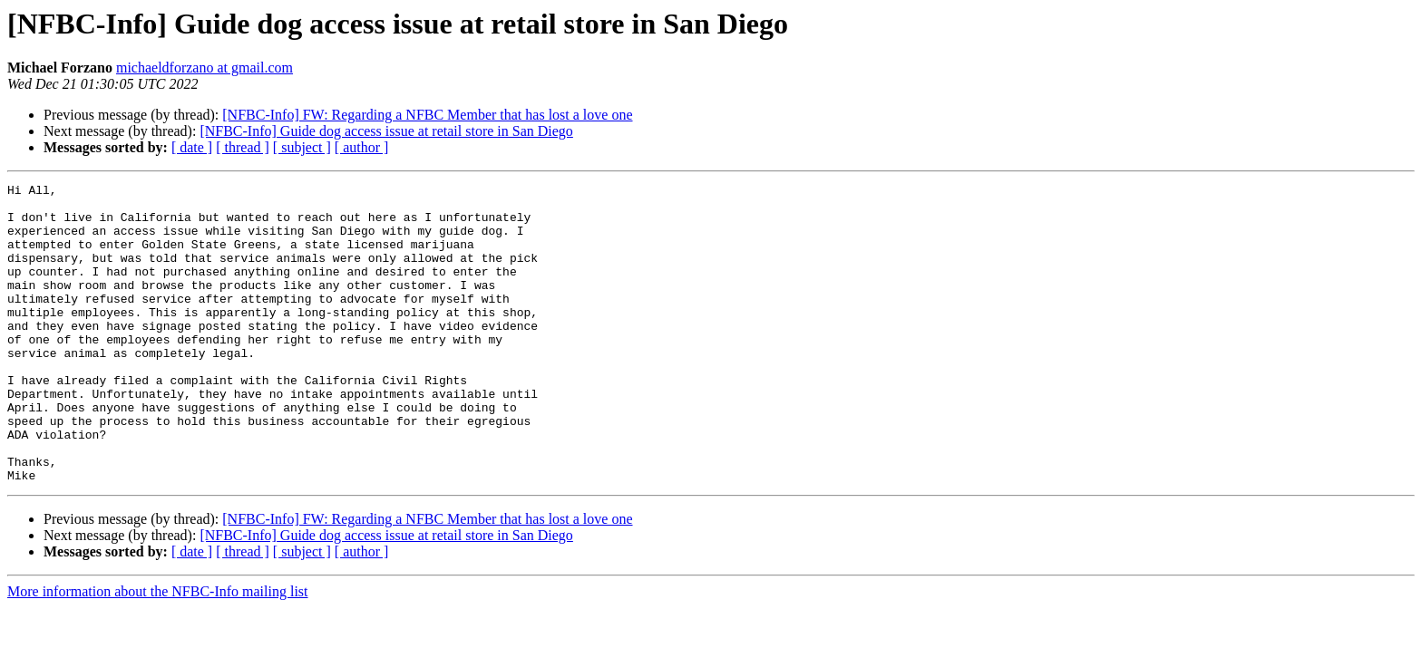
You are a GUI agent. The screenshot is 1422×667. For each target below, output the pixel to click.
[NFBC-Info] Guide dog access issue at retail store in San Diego (386, 131)
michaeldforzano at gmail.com (204, 67)
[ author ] (362, 147)
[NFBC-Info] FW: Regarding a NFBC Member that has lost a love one (427, 114)
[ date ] (191, 147)
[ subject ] (302, 147)
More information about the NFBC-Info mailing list (157, 651)
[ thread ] (242, 147)
